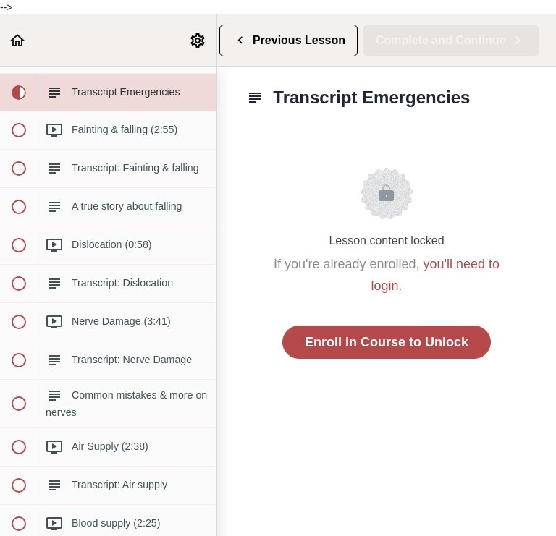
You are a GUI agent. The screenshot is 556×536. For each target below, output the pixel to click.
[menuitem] (198, 40)
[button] (18, 40)
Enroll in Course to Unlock (386, 342)
